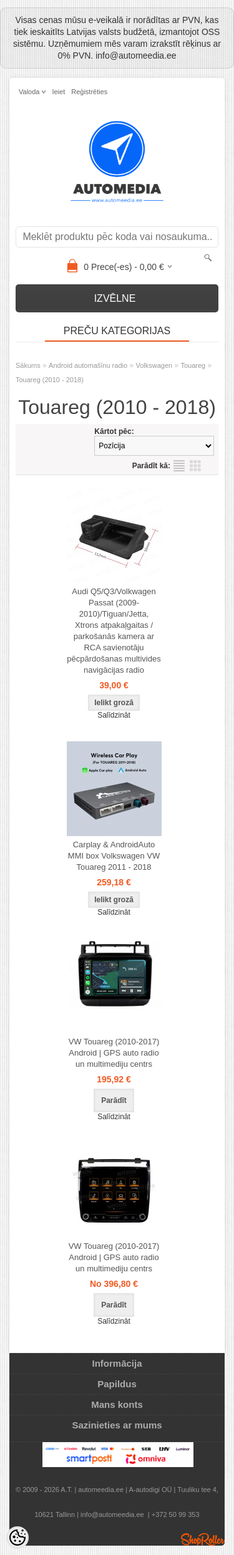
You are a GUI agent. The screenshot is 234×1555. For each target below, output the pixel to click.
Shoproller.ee (203, 1539)
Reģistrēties (89, 91)
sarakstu (179, 465)
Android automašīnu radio (88, 365)
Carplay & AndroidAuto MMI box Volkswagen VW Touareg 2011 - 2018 (114, 856)
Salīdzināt (113, 715)
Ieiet (58, 91)
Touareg (192, 365)
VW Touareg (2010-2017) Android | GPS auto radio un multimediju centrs (114, 1053)
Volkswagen (153, 365)
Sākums (28, 365)
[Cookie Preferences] (17, 1537)
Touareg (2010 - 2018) (50, 379)
